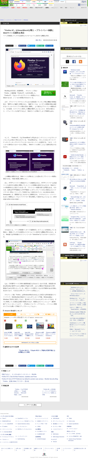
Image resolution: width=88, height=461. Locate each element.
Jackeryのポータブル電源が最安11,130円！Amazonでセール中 (78, 144)
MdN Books (56, 434)
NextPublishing (21, 439)
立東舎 (38, 426)
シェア (23, 45)
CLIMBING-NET (41, 434)
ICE (68, 416)
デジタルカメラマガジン (8, 436)
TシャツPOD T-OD (42, 423)
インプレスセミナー (22, 426)
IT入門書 (36, 314)
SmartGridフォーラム (23, 418)
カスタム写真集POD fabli (75, 436)
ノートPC (10, 314)
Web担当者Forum (6, 421)
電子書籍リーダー (50, 314)
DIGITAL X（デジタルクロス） (25, 429)
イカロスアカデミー (58, 429)
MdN (52, 431)
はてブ (32, 45)
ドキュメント (54, 7)
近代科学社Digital (41, 439)
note (42, 45)
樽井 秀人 (39, 40)
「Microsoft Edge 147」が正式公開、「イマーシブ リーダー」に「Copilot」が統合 (78, 198)
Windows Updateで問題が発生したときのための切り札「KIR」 (77, 313)
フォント (72, 7)
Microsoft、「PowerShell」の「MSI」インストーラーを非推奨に (78, 187)
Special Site (68, 48)
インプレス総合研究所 (7, 423)
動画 (66, 7)
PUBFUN (69, 426)
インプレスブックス (22, 436)
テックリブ (54, 439)
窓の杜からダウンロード (49, 93)
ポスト (10, 45)
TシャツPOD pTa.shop (74, 433)
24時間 (70, 22)
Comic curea (72, 421)
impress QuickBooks (73, 423)
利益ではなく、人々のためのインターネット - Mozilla (19, 374)
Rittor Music (38, 416)
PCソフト (23, 314)
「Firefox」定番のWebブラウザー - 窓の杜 (15, 381)
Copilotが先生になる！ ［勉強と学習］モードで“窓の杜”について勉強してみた (77, 233)
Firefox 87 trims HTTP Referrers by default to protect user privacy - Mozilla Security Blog (30, 379)
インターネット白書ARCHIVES (9, 442)
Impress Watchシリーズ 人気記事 (74, 255)
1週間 (77, 22)
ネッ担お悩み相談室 (7, 431)
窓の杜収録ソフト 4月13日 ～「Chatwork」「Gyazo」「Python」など (73, 170)
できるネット (5, 439)
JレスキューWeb (57, 426)
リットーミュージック (42, 418)
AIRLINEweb (56, 418)
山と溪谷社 (38, 429)
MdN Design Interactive (58, 436)
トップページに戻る (30, 405)
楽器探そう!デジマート (42, 421)
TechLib (55, 441)
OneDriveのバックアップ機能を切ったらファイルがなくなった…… (78, 324)
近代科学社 (38, 436)
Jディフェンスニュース (58, 421)
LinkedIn (51, 45)
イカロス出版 (54, 416)
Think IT (4, 418)
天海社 (70, 418)
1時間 (64, 22)
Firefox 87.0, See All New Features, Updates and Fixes (19, 376)
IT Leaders (4, 426)
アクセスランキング (70, 20)
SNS (61, 7)
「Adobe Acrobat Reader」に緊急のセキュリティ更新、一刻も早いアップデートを (78, 156)
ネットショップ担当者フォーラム (26, 421)
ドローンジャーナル (7, 429)
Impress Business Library (24, 423)
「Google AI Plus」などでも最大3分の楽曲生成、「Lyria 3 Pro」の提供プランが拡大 (78, 218)
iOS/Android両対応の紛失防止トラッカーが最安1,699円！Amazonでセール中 (77, 127)
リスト (15, 45)
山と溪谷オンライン (42, 431)
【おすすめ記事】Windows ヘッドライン (76, 283)
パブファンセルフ (73, 428)
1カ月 (84, 22)
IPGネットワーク (71, 431)
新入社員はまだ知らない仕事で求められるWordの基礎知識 (78, 181)
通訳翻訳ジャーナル (58, 423)
